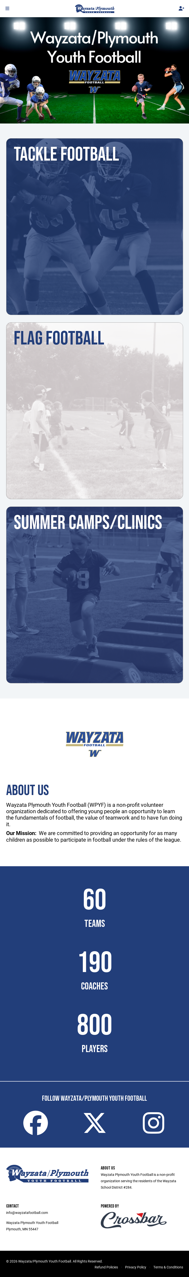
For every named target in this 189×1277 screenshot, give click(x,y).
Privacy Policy (135, 1267)
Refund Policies (106, 1267)
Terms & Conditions (168, 1267)
